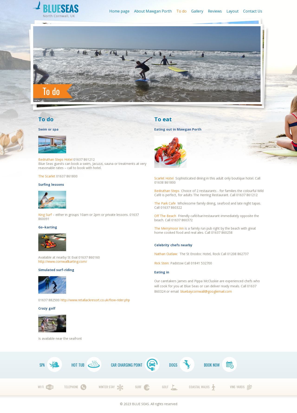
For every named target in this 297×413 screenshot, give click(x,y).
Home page (119, 11)
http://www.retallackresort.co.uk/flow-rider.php (95, 300)
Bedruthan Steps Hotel (55, 159)
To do (181, 11)
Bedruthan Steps (166, 191)
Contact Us (252, 11)
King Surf (45, 214)
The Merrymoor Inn (169, 228)
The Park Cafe (165, 203)
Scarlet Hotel (164, 178)
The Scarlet (46, 176)
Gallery (197, 11)
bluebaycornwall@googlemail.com (206, 291)
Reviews (215, 11)
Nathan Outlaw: (166, 254)
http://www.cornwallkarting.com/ (62, 261)
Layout (232, 11)
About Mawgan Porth (153, 11)
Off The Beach (165, 216)
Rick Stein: (162, 263)
